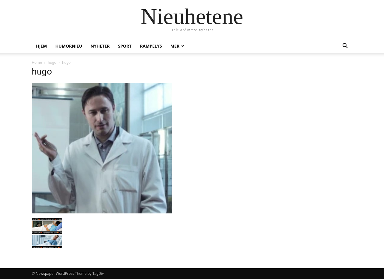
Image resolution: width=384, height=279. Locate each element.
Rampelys (151, 46)
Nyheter (100, 46)
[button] (345, 46)
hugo (52, 62)
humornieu (68, 46)
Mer (174, 46)
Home (37, 62)
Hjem (41, 46)
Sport (125, 46)
